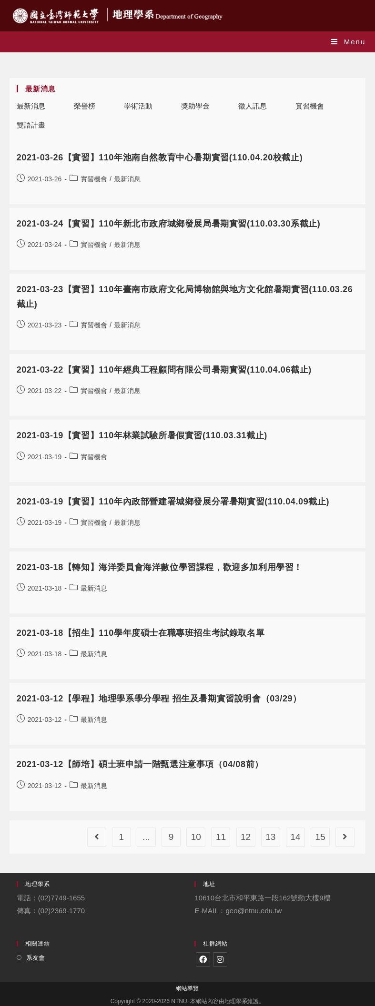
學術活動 (138, 106)
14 (295, 837)
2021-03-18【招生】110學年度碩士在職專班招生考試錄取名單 (141, 633)
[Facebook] (203, 959)
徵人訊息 (252, 106)
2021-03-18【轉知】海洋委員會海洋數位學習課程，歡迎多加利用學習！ (160, 567)
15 (320, 837)
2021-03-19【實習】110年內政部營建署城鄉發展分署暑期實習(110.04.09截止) (173, 501)
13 (270, 837)
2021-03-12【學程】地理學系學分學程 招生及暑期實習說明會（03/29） (159, 698)
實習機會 (309, 106)
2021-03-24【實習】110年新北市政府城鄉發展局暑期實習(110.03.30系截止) (169, 223)
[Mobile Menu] (348, 42)
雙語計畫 (31, 125)
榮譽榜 (84, 106)
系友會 (35, 957)
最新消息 (31, 106)
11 (221, 837)
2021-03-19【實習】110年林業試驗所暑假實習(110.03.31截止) (142, 435)
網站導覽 (187, 988)
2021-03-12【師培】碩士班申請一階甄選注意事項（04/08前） (140, 764)
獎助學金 (195, 106)
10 (196, 837)
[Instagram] (220, 959)
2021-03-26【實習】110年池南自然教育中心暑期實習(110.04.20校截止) (160, 157)
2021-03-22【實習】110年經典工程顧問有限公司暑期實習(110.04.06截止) (164, 370)
